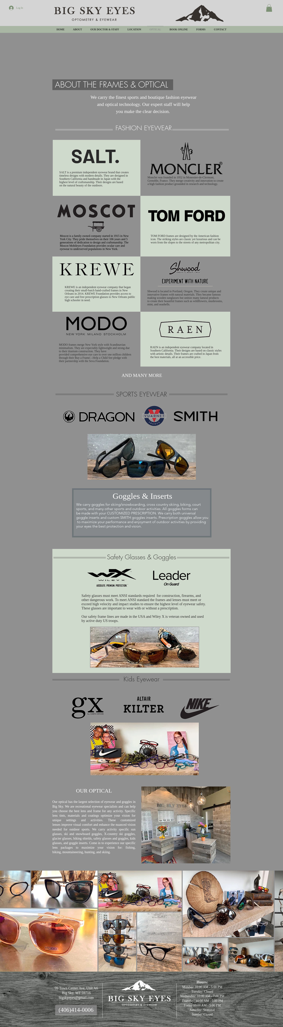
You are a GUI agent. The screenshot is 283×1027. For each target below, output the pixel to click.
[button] (269, 8)
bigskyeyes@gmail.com (76, 998)
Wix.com (211, 1011)
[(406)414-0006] (76, 1010)
